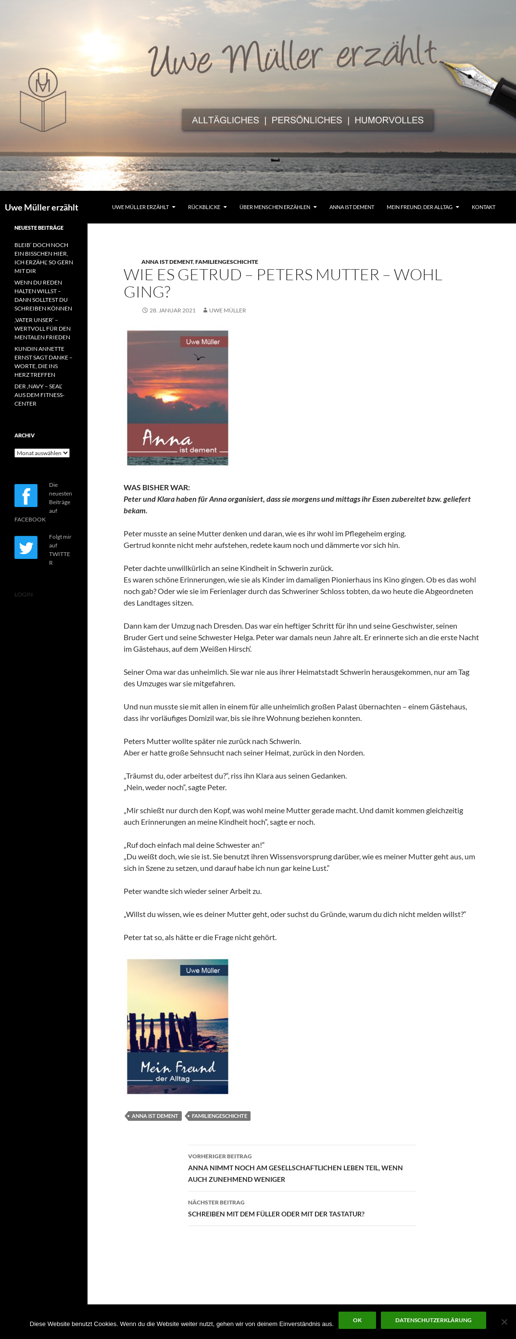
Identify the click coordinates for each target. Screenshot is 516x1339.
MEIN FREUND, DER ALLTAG (420, 207)
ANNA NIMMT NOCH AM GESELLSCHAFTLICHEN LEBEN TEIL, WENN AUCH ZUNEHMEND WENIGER (302, 1167)
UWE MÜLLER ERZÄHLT (140, 207)
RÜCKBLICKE (204, 207)
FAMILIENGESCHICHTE (226, 261)
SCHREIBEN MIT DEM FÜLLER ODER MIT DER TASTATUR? (302, 1207)
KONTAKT (483, 207)
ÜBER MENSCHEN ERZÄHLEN (274, 207)
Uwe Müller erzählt (41, 207)
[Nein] (504, 1322)
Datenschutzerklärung (433, 1320)
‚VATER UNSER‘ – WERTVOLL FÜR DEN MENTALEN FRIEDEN (42, 328)
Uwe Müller (227, 310)
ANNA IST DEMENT (351, 207)
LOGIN (23, 594)
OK (357, 1320)
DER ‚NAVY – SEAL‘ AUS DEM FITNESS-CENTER (39, 395)
